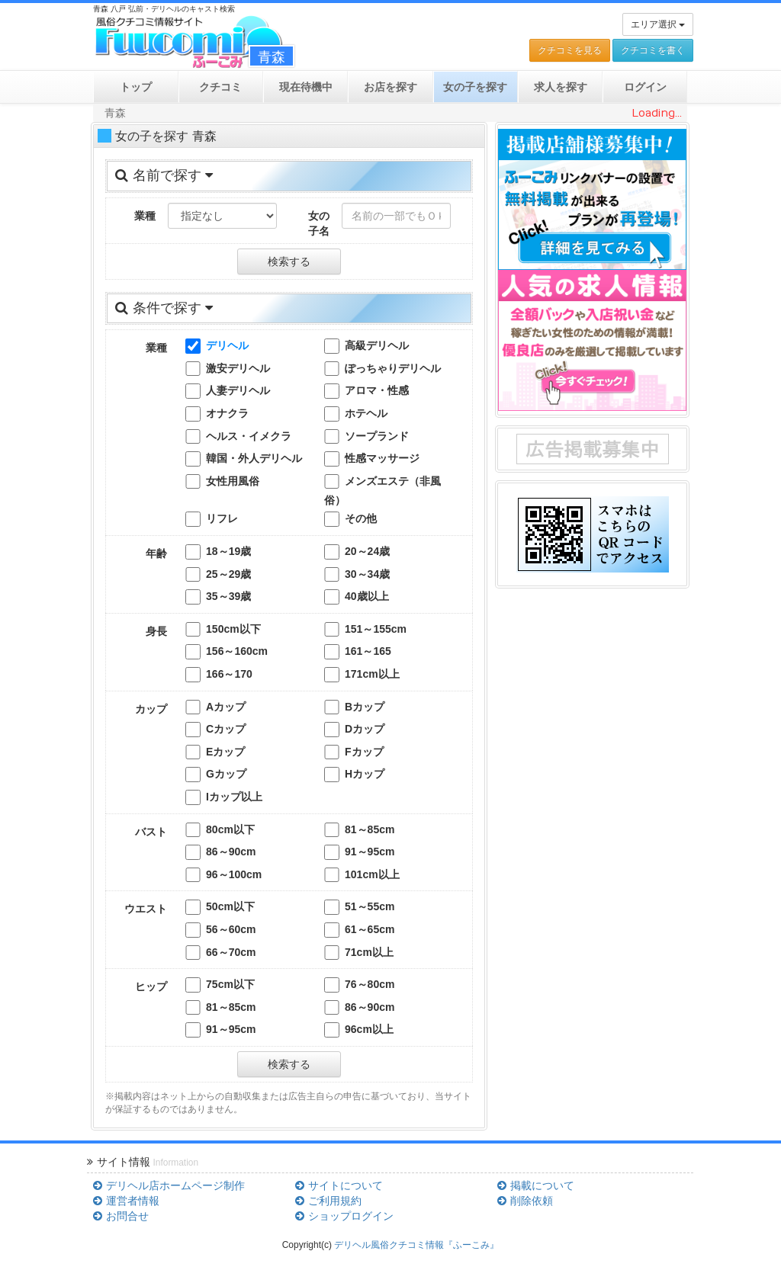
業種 (145, 216)
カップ (151, 709)
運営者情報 (126, 1201)
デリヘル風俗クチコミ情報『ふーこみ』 (416, 1245)
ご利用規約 (328, 1201)
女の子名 (318, 223)
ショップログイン (344, 1216)
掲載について (535, 1185)
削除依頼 (524, 1201)
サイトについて (338, 1185)
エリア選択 (658, 24)
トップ (136, 87)
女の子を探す (475, 87)
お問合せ (120, 1216)
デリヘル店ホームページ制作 (168, 1185)
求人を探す (560, 87)
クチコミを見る (570, 50)
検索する (289, 261)
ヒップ (151, 986)
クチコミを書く (653, 50)
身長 (156, 631)
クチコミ (220, 87)
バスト (151, 832)
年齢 (156, 553)
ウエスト (145, 909)
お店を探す (390, 87)
